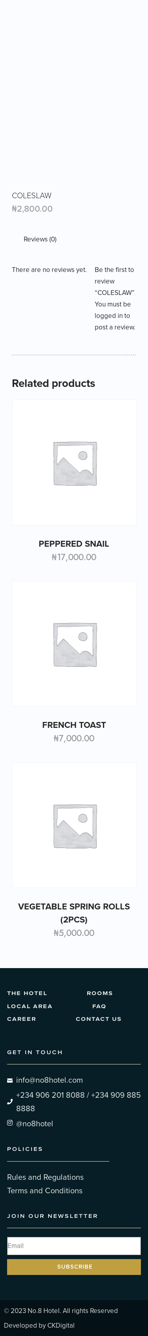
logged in (109, 316)
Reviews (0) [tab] (40, 239)
